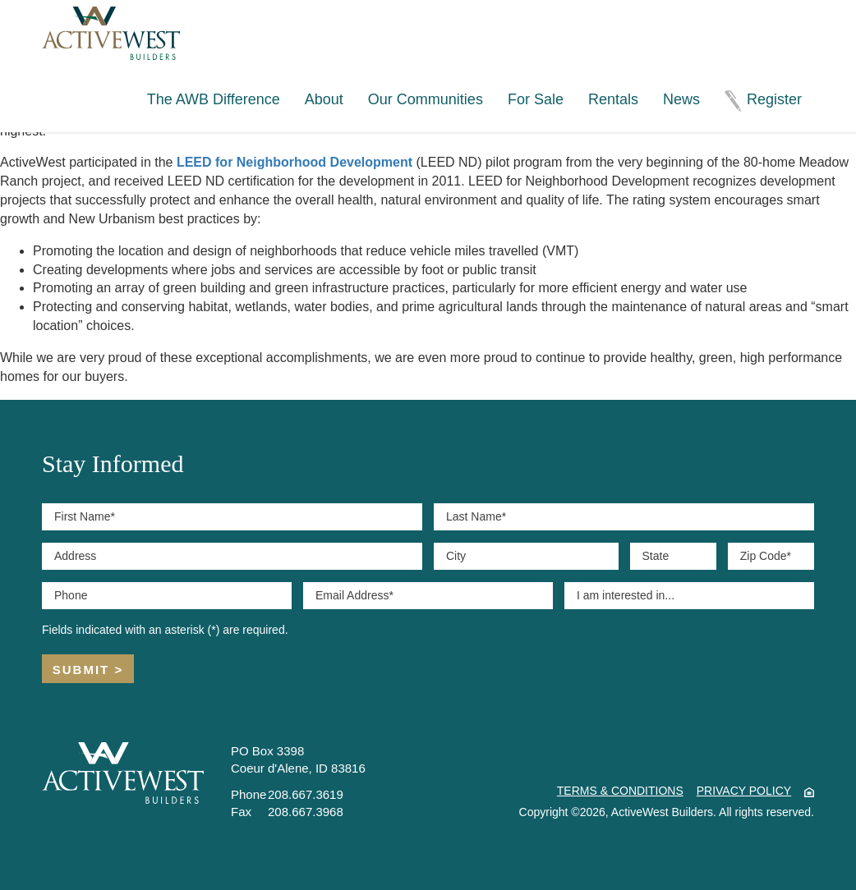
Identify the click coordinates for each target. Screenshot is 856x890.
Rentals (613, 99)
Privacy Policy (744, 790)
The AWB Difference (213, 99)
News (681, 99)
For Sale (536, 99)
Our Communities (425, 99)
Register (774, 99)
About (324, 99)
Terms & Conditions (620, 790)
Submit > (88, 670)
